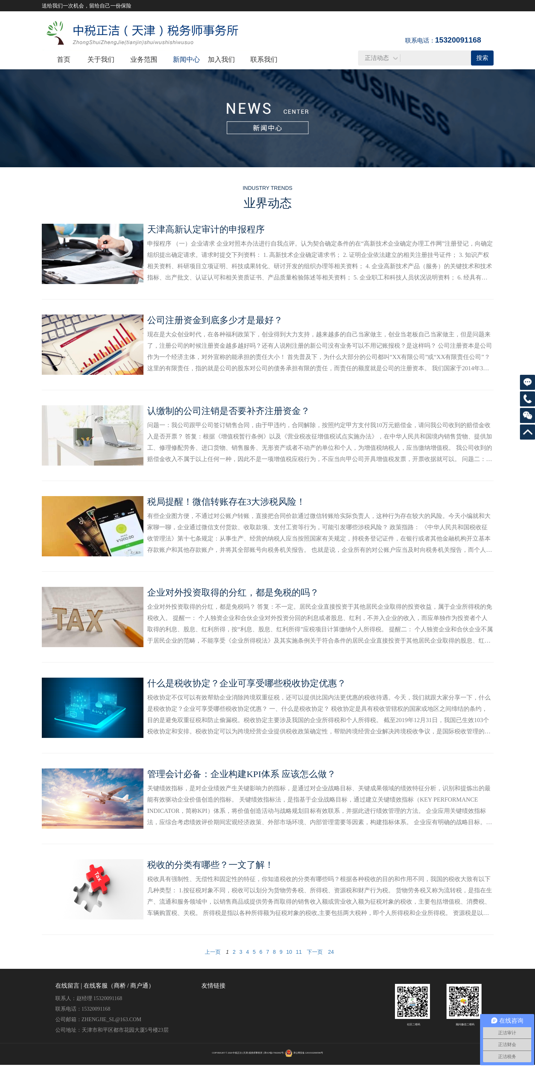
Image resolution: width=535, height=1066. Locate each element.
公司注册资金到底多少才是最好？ (215, 320)
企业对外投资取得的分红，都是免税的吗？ (233, 592)
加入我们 (221, 59)
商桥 (120, 985)
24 (331, 952)
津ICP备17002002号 (273, 1053)
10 (289, 952)
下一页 (315, 952)
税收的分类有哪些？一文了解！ (210, 865)
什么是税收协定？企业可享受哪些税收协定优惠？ (246, 683)
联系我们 (263, 59)
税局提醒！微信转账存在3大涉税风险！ (226, 502)
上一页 (213, 952)
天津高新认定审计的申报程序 (206, 229)
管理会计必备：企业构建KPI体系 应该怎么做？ (241, 774)
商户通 (139, 985)
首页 (63, 59)
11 (299, 952)
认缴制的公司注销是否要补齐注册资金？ (228, 411)
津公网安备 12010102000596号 (308, 1053)
